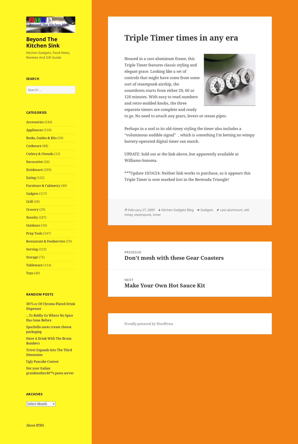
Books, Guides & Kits (41, 138)
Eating (31, 177)
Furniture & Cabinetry (43, 185)
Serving (32, 249)
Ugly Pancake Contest (42, 361)
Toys (29, 273)
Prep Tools (34, 233)
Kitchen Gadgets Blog (177, 210)
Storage (32, 257)
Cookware (33, 146)
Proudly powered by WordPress (148, 324)
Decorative (34, 162)
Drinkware (34, 170)
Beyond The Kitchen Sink (43, 42)
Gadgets (32, 193)
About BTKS (35, 425)
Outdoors (33, 225)
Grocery (32, 209)
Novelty (32, 217)
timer (157, 214)
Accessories (35, 122)
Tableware (34, 265)
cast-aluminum (231, 210)
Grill (29, 201)
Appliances (34, 130)
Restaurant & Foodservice (45, 241)
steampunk (142, 214)
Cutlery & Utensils (39, 154)
